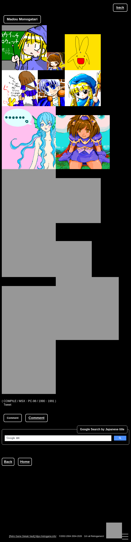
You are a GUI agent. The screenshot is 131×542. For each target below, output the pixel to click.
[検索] (57, 438)
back (120, 7)
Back (8, 462)
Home (25, 462)
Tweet (7, 404)
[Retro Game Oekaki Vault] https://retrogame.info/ (32, 536)
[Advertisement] (66, 491)
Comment (36, 418)
